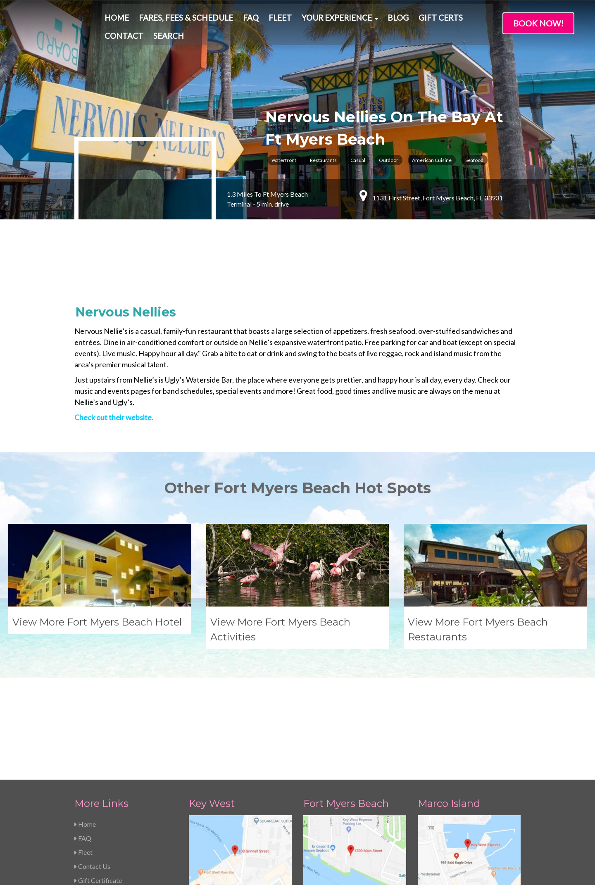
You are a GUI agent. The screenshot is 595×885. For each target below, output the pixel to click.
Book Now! (538, 23)
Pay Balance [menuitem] (93, 826)
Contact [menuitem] (124, 38)
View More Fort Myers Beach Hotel (97, 600)
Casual (357, 160)
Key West (212, 721)
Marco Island (449, 721)
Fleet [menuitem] (280, 20)
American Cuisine (432, 160)
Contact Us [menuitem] (92, 783)
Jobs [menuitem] (83, 812)
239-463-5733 (218, 843)
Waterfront (283, 160)
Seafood (474, 160)
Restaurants (323, 160)
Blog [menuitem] (398, 20)
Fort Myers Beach (346, 721)
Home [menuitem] (117, 20)
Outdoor (388, 160)
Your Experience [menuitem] (337, 20)
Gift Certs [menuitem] (441, 20)
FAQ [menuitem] (251, 20)
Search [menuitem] (168, 38)
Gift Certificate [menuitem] (98, 798)
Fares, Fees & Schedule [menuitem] (186, 20)
